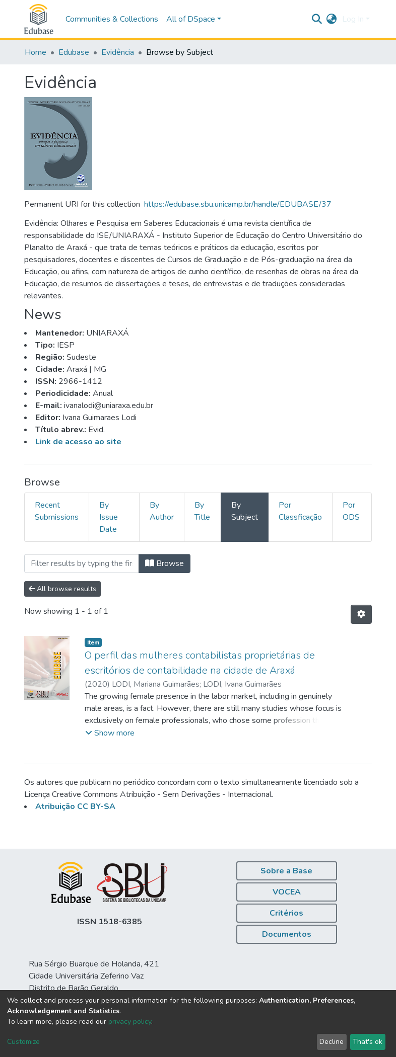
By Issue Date (108, 517)
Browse (164, 563)
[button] (331, 19)
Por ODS (351, 511)
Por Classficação (300, 511)
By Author (162, 511)
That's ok (367, 1041)
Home (35, 52)
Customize (23, 1041)
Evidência (117, 52)
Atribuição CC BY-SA (75, 806)
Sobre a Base (286, 870)
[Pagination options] (361, 614)
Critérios (286, 913)
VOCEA (287, 892)
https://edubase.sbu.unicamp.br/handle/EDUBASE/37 (238, 204)
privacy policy (129, 1021)
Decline (331, 1041)
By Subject (244, 511)
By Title (202, 511)
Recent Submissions (57, 511)
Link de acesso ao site (78, 441)
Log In (353, 19)
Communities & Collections (111, 19)
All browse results (62, 589)
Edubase (73, 52)
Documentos (286, 934)
